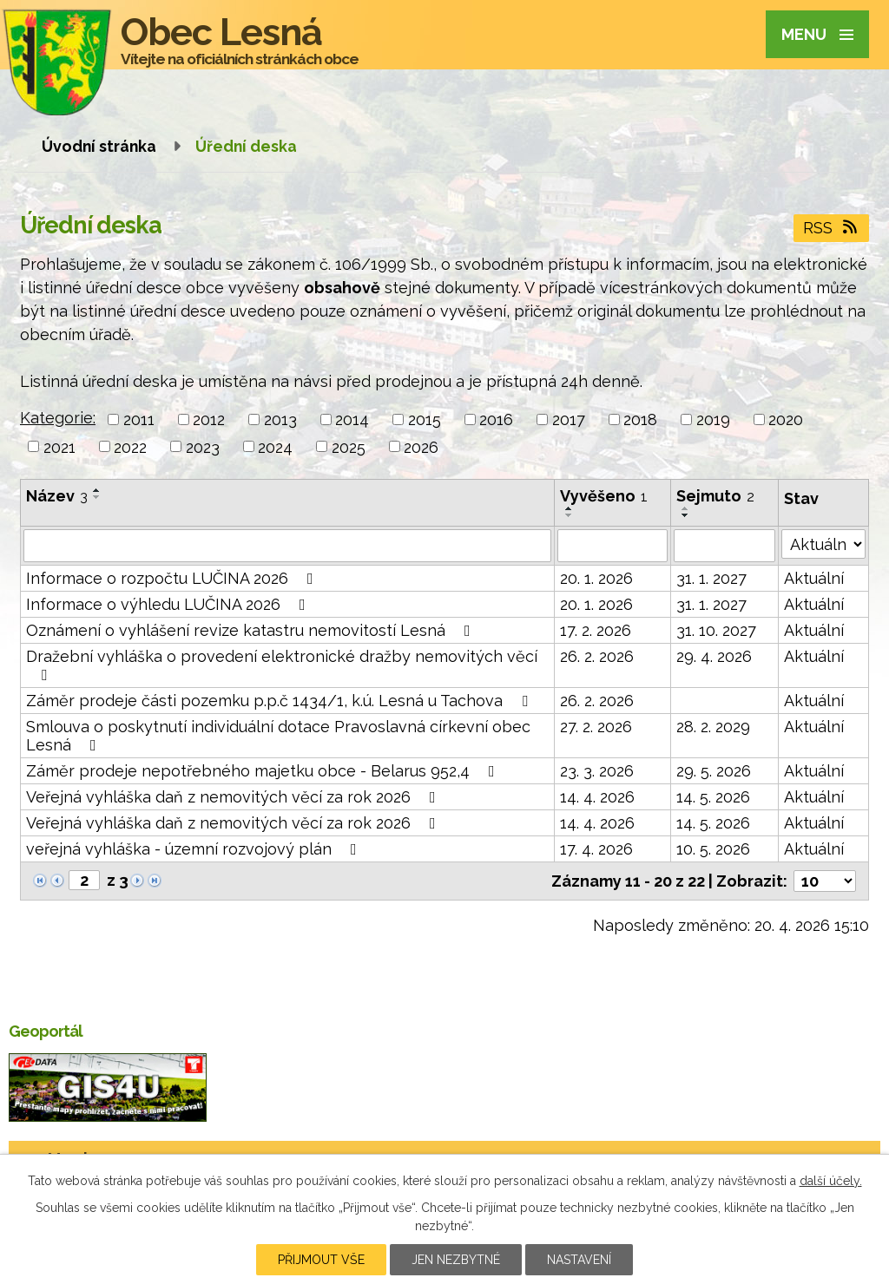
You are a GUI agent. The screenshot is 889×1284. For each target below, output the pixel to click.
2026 (421, 446)
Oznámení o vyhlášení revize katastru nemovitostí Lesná (251, 630)
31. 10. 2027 (716, 630)
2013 (280, 419)
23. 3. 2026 (597, 771)
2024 (275, 446)
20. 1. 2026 (596, 578)
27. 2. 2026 (596, 726)
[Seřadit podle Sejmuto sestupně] (685, 515)
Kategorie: (57, 418)
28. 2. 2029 (713, 726)
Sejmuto (715, 496)
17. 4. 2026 (596, 849)
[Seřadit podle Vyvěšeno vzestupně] (569, 508)
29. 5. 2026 (713, 771)
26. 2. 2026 (597, 656)
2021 (59, 446)
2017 (568, 419)
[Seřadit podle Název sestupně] (97, 497)
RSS (831, 228)
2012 (209, 419)
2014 (352, 419)
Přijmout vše (321, 1260)
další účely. (831, 1181)
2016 (496, 419)
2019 (713, 419)
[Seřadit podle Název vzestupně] (97, 490)
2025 (348, 446)
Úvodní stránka (99, 146)
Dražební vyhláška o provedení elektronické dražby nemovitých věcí (281, 665)
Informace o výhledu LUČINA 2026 (169, 604)
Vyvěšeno (604, 496)
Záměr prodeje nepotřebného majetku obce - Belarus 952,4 (264, 771)
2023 (203, 446)
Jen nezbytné (456, 1260)
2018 (640, 419)
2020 (785, 419)
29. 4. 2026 (714, 656)
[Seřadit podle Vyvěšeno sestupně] (569, 515)
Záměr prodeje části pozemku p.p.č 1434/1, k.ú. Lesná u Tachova (280, 700)
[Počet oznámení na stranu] (825, 881)
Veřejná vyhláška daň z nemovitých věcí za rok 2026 (234, 797)
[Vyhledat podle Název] (287, 545)
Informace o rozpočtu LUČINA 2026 (173, 578)
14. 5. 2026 (713, 797)
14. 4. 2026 (597, 797)
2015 (424, 419)
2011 (139, 419)
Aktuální (814, 578)
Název (57, 496)
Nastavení (579, 1260)
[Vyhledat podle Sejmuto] (724, 545)
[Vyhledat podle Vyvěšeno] (612, 545)
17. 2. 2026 (595, 630)
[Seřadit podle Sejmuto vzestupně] (685, 508)
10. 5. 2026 (713, 849)
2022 (130, 446)
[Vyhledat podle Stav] (823, 544)
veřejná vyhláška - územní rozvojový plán (195, 849)
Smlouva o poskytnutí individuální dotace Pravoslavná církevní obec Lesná (278, 735)
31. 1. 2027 (711, 578)
